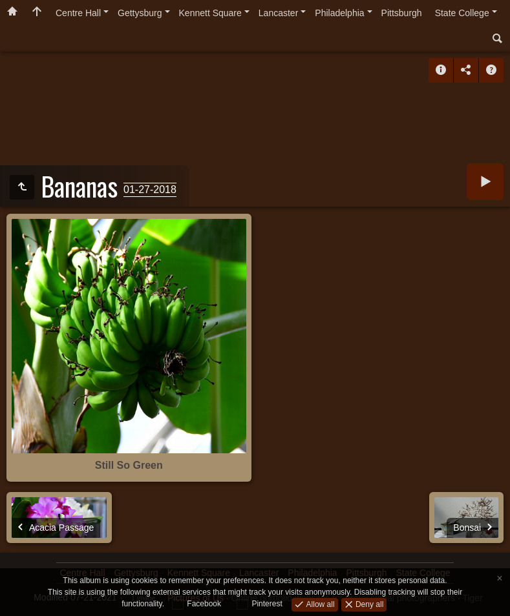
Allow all (319, 603)
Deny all (369, 603)
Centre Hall (78, 13)
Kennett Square (210, 13)
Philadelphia (339, 13)
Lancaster (278, 13)
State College (462, 13)
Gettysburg (140, 13)
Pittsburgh (401, 13)
